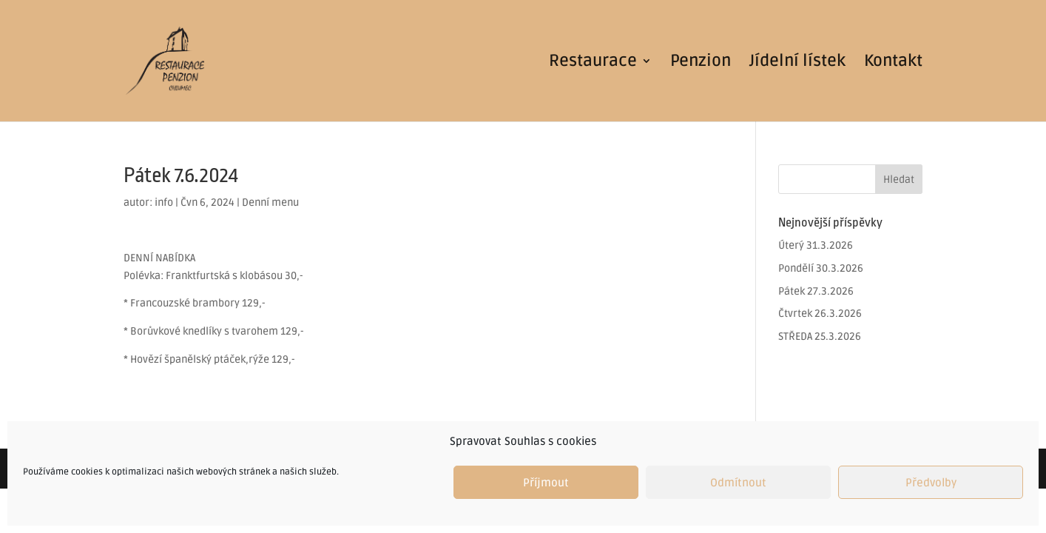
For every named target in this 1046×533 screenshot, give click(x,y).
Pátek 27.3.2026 (816, 291)
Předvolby (930, 482)
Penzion (700, 63)
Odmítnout (738, 482)
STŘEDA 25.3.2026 (819, 336)
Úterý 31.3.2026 (815, 245)
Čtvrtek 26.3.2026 (820, 313)
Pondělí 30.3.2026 (820, 268)
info (164, 202)
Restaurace (593, 63)
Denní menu (270, 202)
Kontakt (893, 63)
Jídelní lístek (797, 63)
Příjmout (546, 482)
